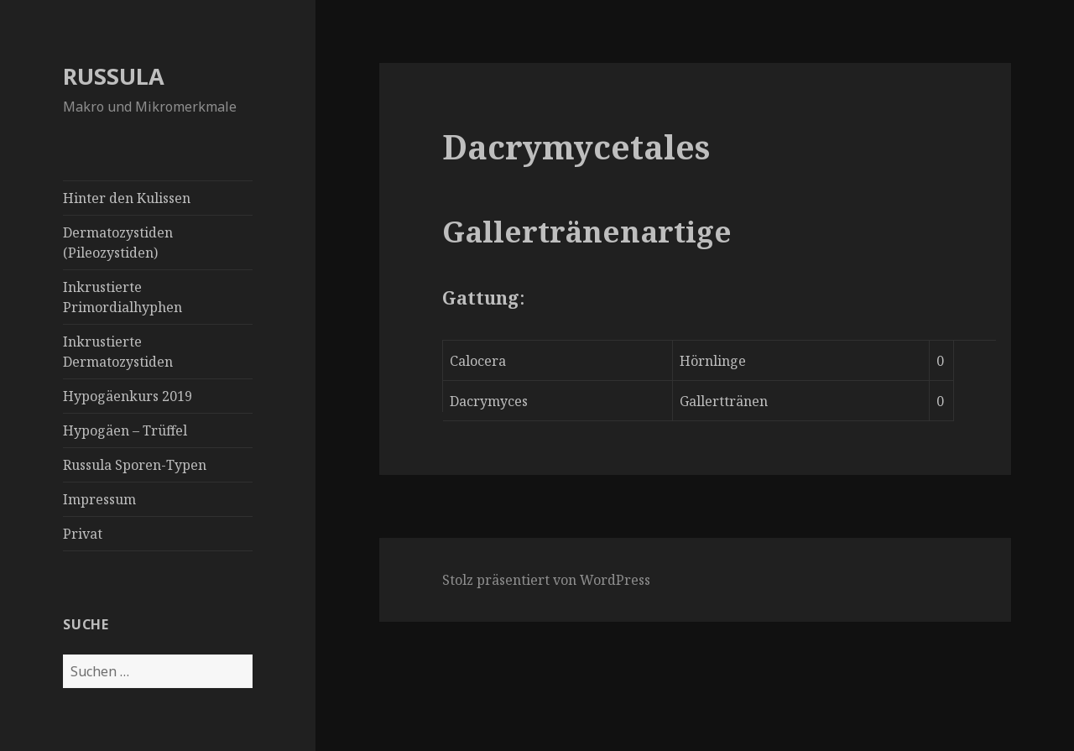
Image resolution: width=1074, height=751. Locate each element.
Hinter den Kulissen (126, 198)
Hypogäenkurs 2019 (127, 396)
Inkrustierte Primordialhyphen (122, 297)
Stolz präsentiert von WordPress (546, 580)
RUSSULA (113, 75)
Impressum (99, 499)
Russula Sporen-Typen (134, 465)
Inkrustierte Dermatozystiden (118, 351)
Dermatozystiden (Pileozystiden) (118, 242)
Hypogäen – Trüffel (125, 430)
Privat (82, 533)
